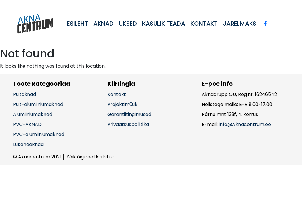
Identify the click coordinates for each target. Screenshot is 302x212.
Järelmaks (239, 23)
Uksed (128, 23)
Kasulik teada (163, 23)
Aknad (103, 23)
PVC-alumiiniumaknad (38, 134)
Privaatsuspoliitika (128, 124)
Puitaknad (24, 94)
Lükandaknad (28, 144)
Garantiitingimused (129, 114)
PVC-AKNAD (27, 124)
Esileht (77, 23)
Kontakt (204, 23)
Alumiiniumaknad (32, 114)
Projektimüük (122, 104)
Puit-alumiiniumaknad (38, 104)
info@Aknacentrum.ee (245, 124)
